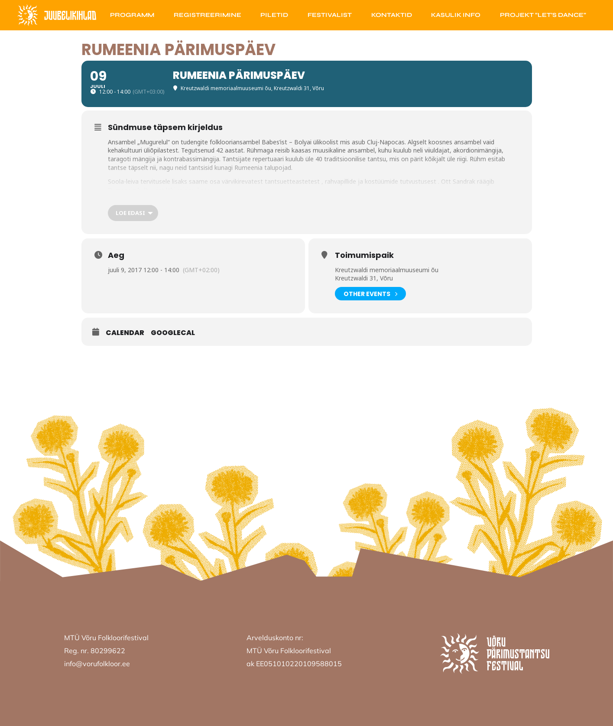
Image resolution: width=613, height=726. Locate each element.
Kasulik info (455, 15)
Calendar (125, 333)
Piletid (274, 15)
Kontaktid (391, 15)
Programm (132, 15)
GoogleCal (173, 333)
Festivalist (330, 15)
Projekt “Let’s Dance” (543, 15)
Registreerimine (207, 15)
